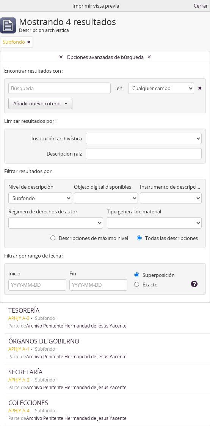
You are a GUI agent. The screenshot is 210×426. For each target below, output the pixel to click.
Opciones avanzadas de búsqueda (105, 57)
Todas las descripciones (167, 238)
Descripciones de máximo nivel (89, 238)
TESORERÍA (23, 310)
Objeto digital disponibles (102, 186)
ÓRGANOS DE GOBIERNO (43, 341)
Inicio (14, 273)
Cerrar (201, 5)
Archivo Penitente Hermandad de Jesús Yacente (76, 326)
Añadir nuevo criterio (40, 103)
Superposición (154, 275)
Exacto (146, 284)
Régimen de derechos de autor (42, 211)
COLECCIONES (28, 403)
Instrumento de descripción (171, 186)
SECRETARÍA (25, 372)
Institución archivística (56, 138)
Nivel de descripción (30, 186)
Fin (72, 273)
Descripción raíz (64, 153)
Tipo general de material (134, 211)
